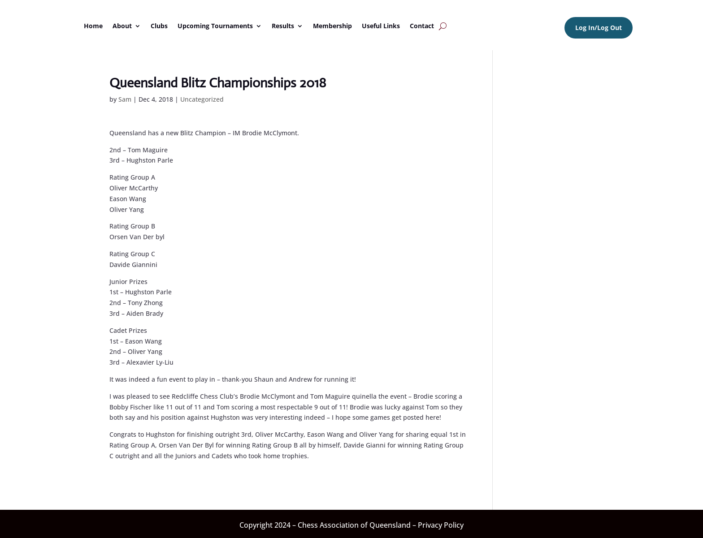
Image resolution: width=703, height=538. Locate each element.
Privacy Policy (441, 525)
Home (93, 26)
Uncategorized (202, 99)
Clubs (159, 26)
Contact (422, 26)
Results (283, 26)
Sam (124, 99)
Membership (332, 26)
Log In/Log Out (598, 27)
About (122, 26)
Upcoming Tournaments (215, 26)
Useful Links (381, 26)
